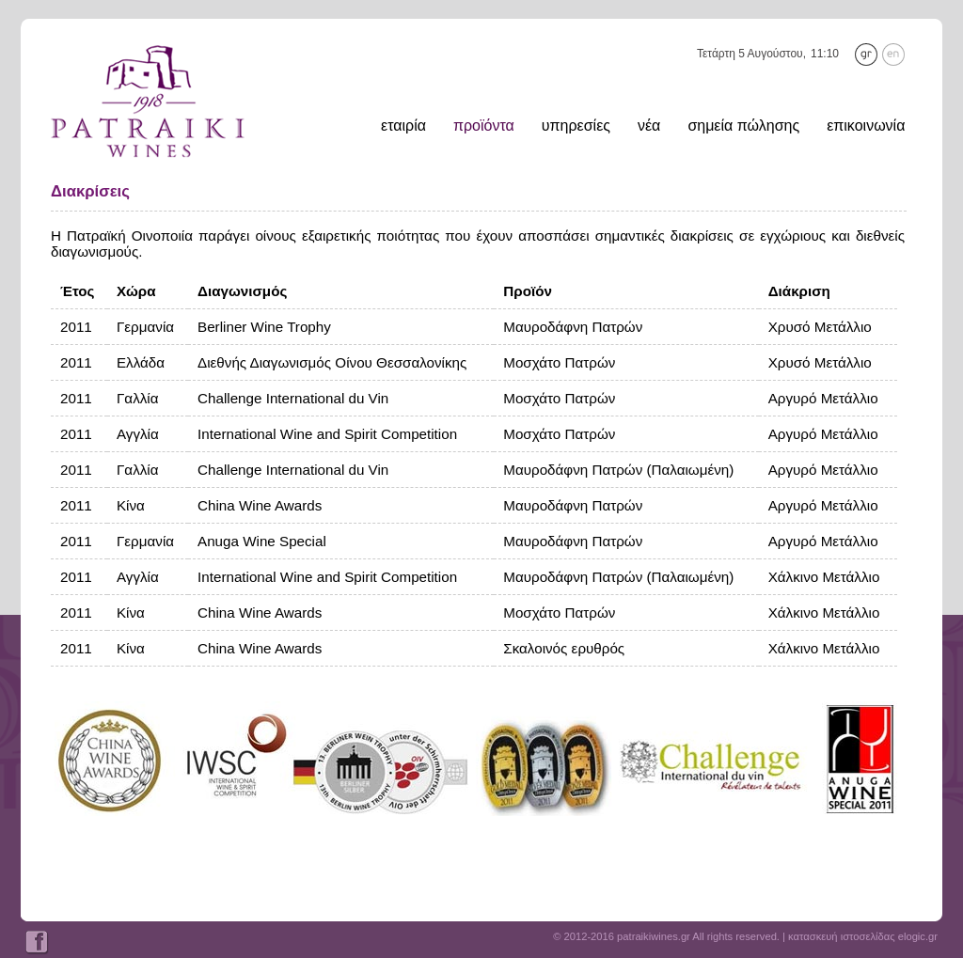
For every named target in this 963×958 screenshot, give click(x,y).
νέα (649, 125)
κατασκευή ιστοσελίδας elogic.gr (863, 936)
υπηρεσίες (576, 125)
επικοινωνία (866, 125)
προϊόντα (483, 125)
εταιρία (403, 125)
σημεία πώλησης (743, 125)
